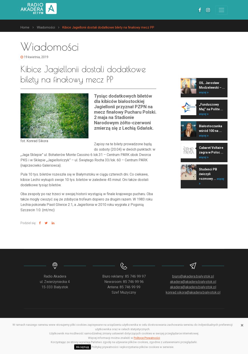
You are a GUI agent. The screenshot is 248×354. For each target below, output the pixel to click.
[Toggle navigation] (221, 10)
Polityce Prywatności (147, 338)
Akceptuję (82, 347)
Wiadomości (46, 27)
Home (24, 27)
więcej (204, 92)
